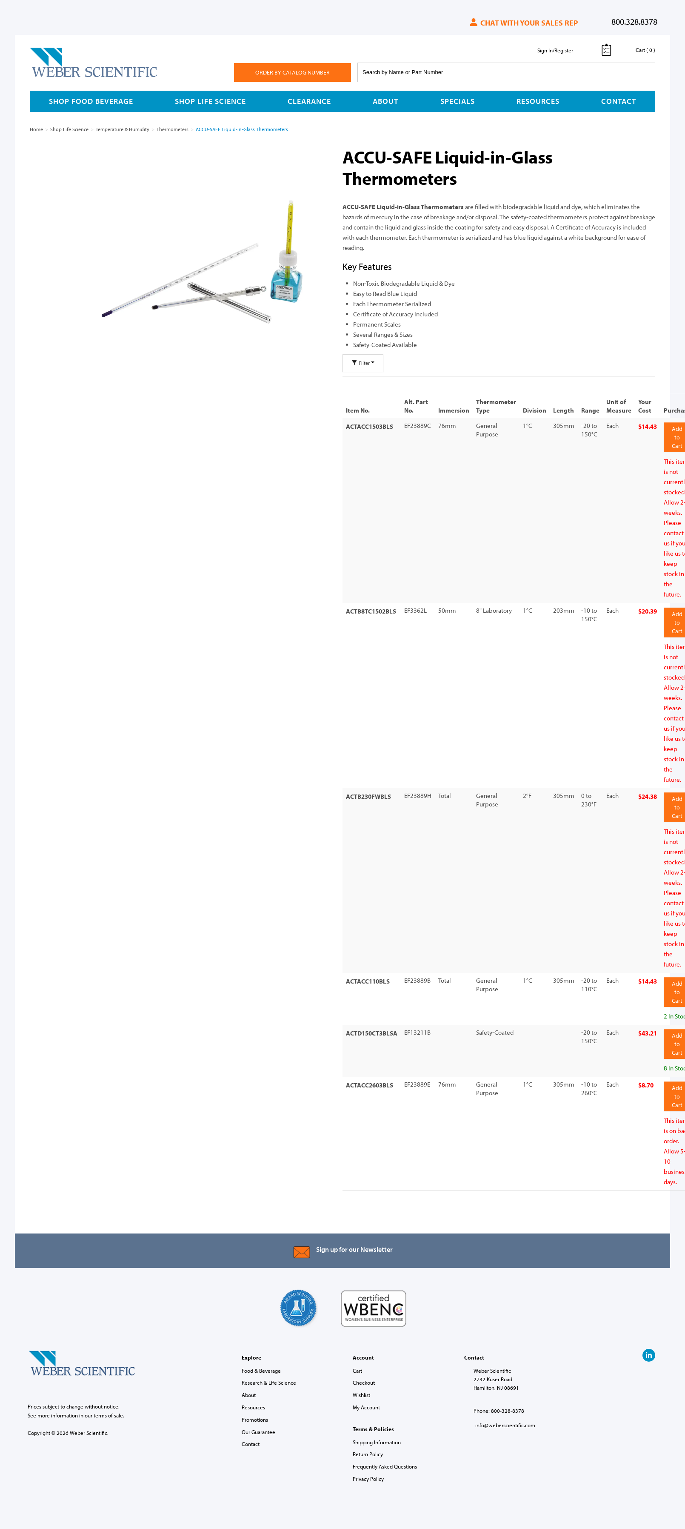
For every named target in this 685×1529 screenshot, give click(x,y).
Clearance (309, 101)
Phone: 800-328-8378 (499, 1404)
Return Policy (368, 1448)
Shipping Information (377, 1436)
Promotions (255, 1413)
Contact (618, 101)
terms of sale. (109, 1409)
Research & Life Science (269, 1377)
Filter (362, 363)
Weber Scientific (50, 76)
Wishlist (361, 1389)
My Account (366, 1401)
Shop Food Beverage (91, 101)
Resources (538, 101)
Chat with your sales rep (523, 23)
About (385, 101)
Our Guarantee (258, 1426)
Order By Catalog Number (292, 72)
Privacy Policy (368, 1472)
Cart (357, 1364)
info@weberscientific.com (505, 1419)
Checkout (364, 1377)
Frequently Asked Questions (385, 1460)
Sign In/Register (555, 50)
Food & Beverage (261, 1364)
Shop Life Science (210, 101)
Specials (457, 101)
